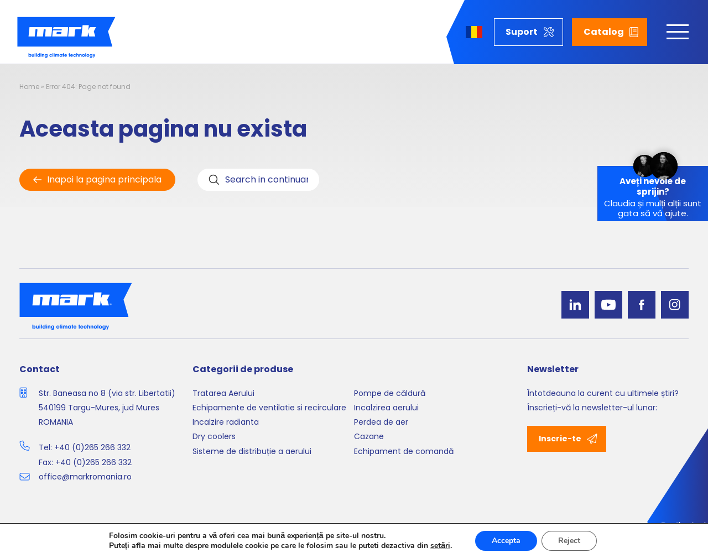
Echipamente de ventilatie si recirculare (269, 407)
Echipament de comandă (404, 451)
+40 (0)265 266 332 (92, 447)
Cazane (369, 436)
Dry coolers (214, 436)
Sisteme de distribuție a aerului (251, 451)
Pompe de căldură (389, 393)
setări (440, 546)
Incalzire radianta (225, 421)
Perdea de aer (381, 421)
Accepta (506, 540)
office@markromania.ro (85, 476)
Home (29, 86)
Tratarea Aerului (223, 393)
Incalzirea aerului (386, 407)
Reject (569, 540)
